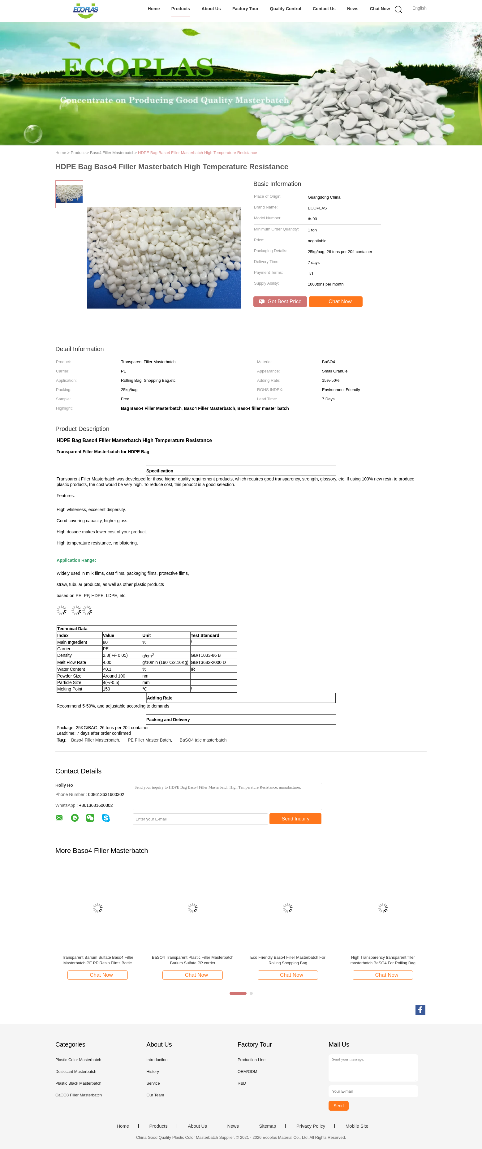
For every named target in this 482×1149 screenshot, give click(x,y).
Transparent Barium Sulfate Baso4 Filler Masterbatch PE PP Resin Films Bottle (97, 960)
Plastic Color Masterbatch (78, 1059)
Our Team (155, 1095)
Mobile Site (357, 1126)
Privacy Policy (310, 1126)
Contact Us (324, 8)
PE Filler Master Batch (149, 740)
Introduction (156, 1059)
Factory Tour (245, 8)
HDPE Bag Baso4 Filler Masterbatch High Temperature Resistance (197, 152)
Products (180, 8)
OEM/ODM (247, 1071)
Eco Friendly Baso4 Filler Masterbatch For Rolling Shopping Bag (287, 960)
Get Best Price (280, 301)
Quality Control (285, 8)
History (152, 1071)
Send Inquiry (296, 818)
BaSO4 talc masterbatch (203, 740)
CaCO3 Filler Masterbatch (78, 1095)
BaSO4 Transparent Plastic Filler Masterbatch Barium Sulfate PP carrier (193, 960)
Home (154, 8)
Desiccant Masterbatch (75, 1071)
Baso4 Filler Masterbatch (95, 740)
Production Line (251, 1059)
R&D (242, 1083)
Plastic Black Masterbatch (78, 1083)
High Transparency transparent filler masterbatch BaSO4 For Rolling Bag (383, 960)
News (353, 8)
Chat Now (380, 8)
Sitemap (267, 1126)
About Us (211, 8)
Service (153, 1083)
